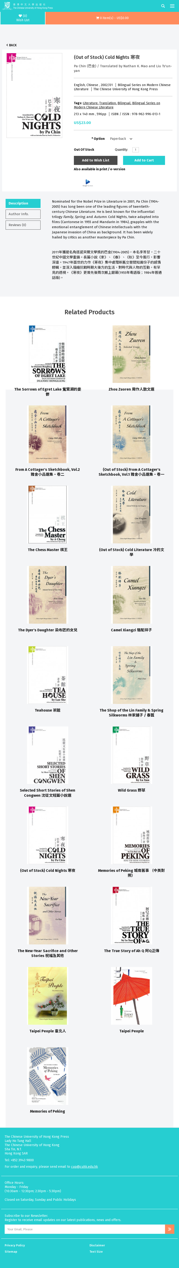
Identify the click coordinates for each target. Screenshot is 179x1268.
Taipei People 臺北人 (47, 1031)
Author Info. (19, 214)
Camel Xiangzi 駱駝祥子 (131, 630)
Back (13, 45)
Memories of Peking (47, 1111)
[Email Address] (85, 1229)
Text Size (96, 1251)
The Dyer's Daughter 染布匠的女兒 (47, 630)
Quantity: (121, 150)
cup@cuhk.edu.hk (84, 1167)
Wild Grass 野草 (131, 790)
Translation (107, 103)
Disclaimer (97, 1245)
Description (18, 203)
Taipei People (131, 1031)
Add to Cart (144, 160)
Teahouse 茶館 (47, 710)
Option (99, 139)
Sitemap (11, 1251)
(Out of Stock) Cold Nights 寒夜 (47, 870)
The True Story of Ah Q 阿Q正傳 (131, 951)
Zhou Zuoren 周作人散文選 (131, 389)
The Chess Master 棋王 (48, 550)
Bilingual (124, 103)
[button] (112, 18)
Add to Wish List (95, 160)
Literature (90, 103)
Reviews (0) (17, 225)
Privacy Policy (15, 1245)
